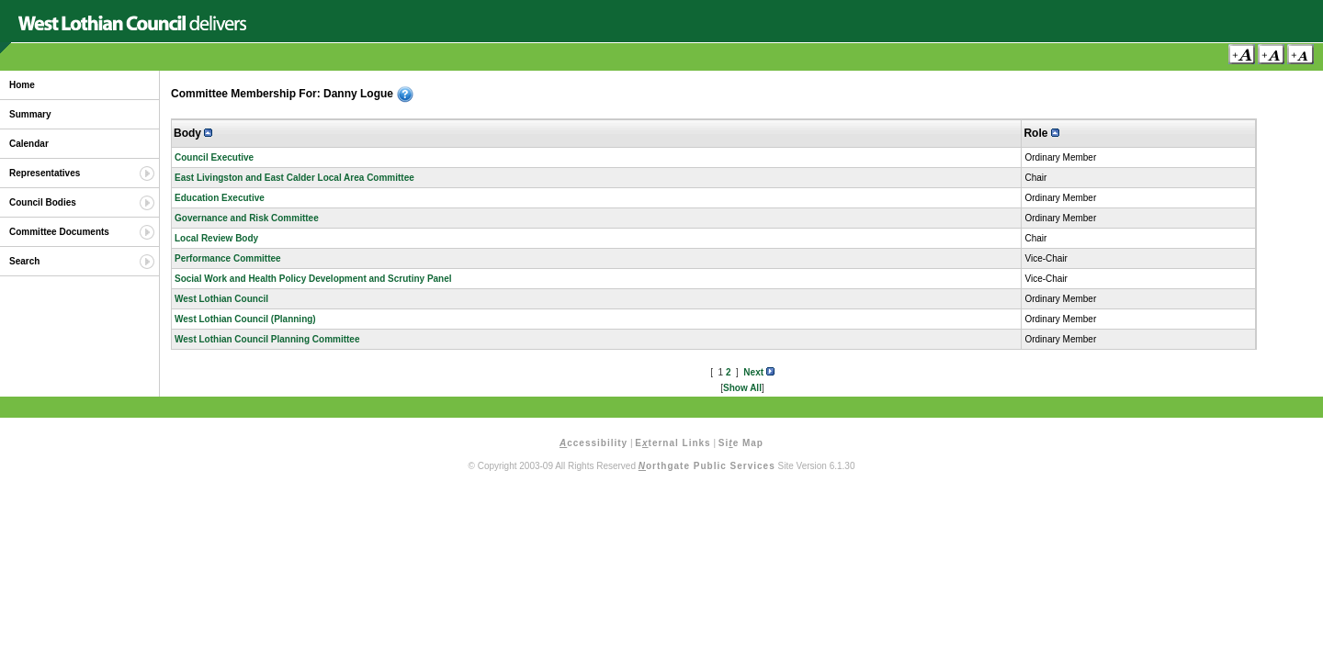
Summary (30, 114)
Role (1040, 133)
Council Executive (214, 157)
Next (758, 372)
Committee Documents (59, 232)
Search (24, 261)
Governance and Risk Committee (247, 218)
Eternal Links (672, 443)
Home (22, 85)
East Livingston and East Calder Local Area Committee (294, 178)
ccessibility (594, 443)
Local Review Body (216, 238)
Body (193, 133)
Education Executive (220, 198)
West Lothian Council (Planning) (245, 319)
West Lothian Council (221, 299)
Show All (742, 388)
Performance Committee (228, 258)
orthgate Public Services (707, 466)
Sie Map (740, 443)
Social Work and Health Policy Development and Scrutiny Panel (313, 279)
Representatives (44, 173)
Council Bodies (42, 202)
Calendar (29, 144)
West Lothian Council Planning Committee (267, 339)
